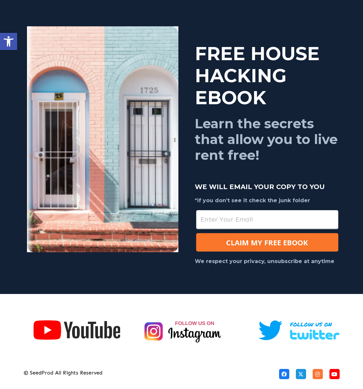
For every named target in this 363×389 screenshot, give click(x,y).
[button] (8, 41)
